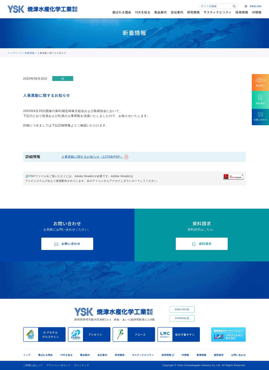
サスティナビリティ (218, 12)
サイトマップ (81, 365)
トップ (26, 355)
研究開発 (193, 12)
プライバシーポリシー (58, 365)
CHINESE (182, 318)
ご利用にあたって (33, 365)
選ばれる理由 (121, 12)
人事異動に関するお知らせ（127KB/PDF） (92, 156)
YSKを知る (143, 12)
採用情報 (242, 12)
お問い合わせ (238, 355)
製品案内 (160, 12)
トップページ (14, 52)
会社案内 (177, 12)
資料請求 (219, 355)
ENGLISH (182, 309)
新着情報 (30, 52)
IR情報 (257, 12)
